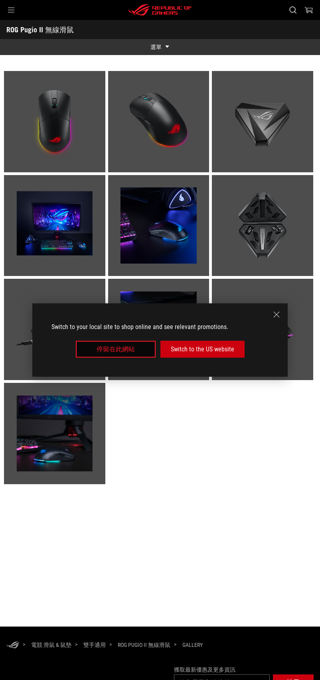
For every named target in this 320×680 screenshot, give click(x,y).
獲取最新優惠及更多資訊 (204, 669)
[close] (276, 314)
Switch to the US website (202, 349)
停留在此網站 (116, 349)
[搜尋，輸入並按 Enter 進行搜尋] (293, 10)
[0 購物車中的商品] (309, 10)
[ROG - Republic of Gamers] (160, 10)
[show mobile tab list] (160, 47)
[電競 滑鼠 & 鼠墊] (51, 645)
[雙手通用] (94, 645)
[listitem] (56, 123)
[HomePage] (12, 645)
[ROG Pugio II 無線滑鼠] (144, 645)
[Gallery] (192, 645)
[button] (11, 10)
